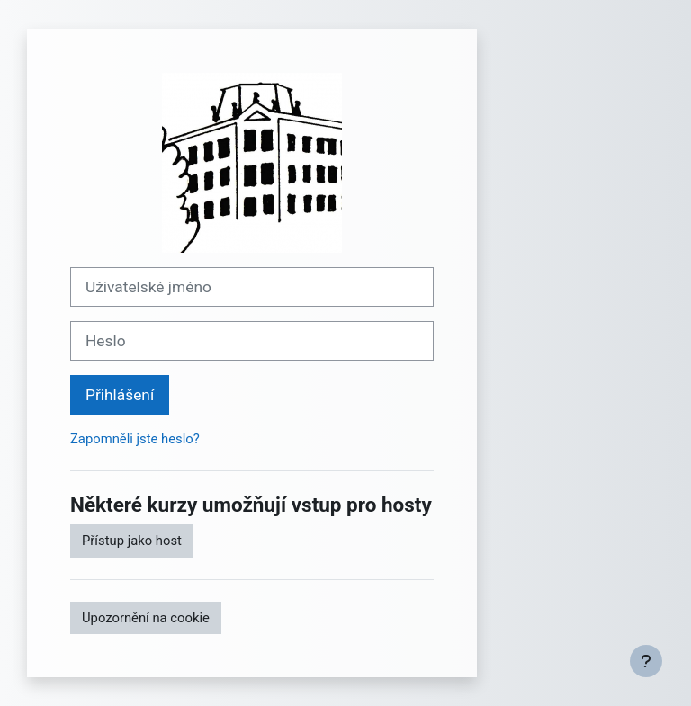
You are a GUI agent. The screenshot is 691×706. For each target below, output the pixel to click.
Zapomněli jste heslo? (135, 439)
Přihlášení (119, 395)
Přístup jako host (132, 540)
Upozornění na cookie (146, 618)
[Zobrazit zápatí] (646, 661)
